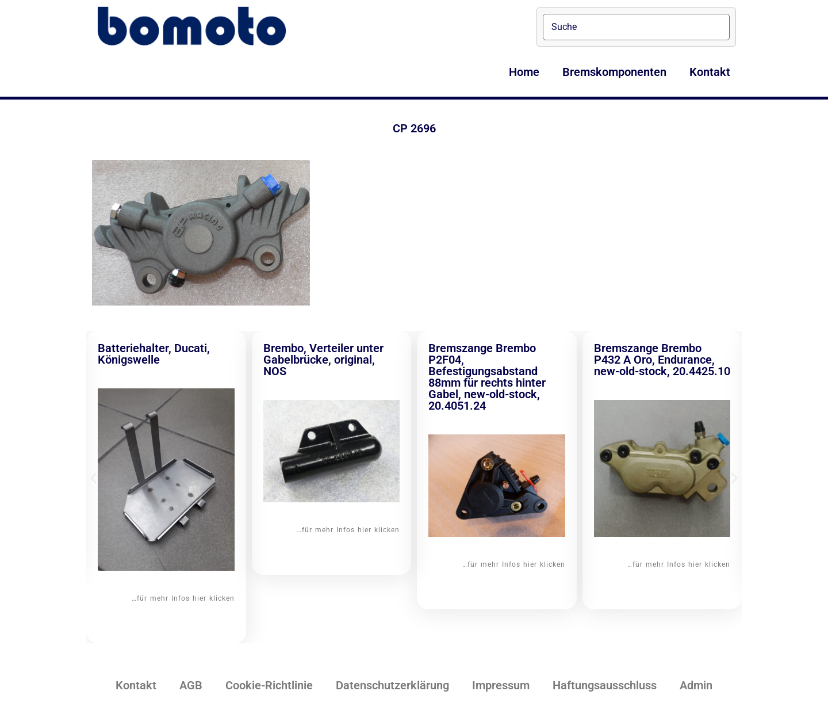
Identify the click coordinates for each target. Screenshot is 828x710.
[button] (93, 478)
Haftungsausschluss (605, 685)
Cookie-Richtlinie (269, 685)
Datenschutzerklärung (392, 685)
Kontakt (709, 72)
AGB (190, 685)
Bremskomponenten (614, 72)
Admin (696, 685)
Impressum (501, 685)
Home (524, 72)
